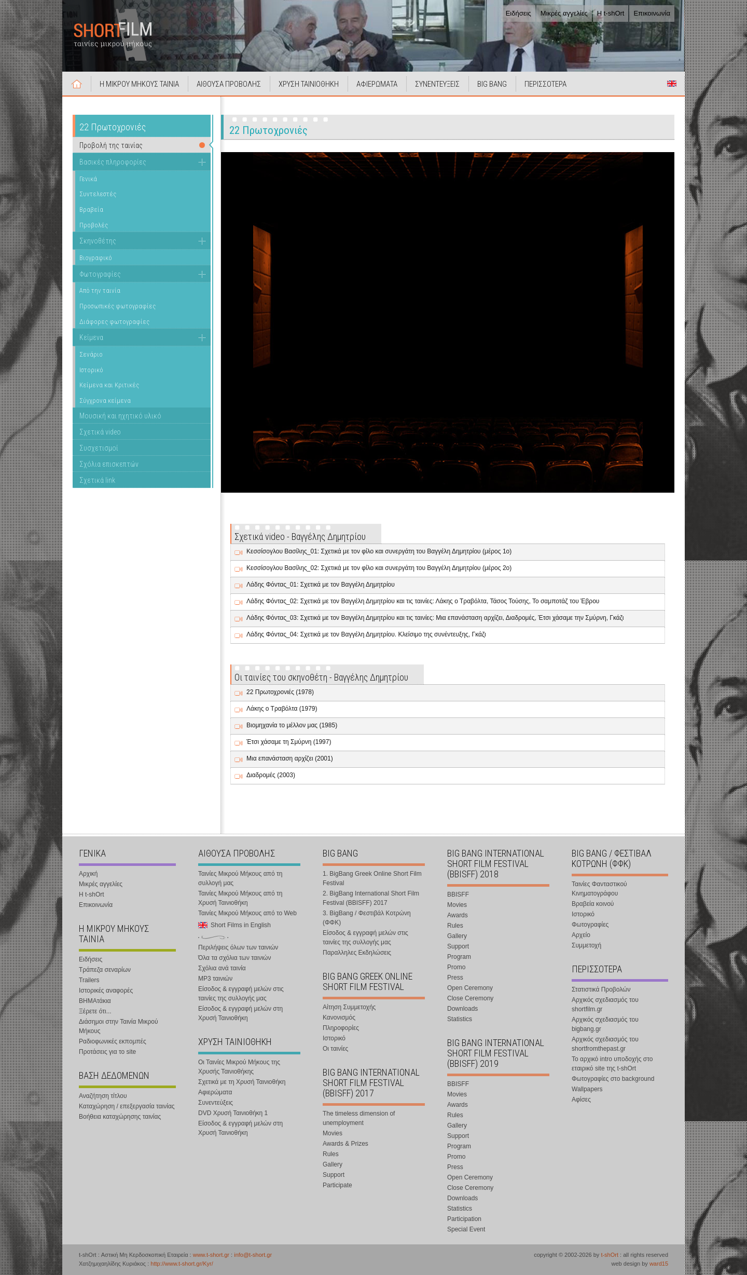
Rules (331, 1154)
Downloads (462, 1008)
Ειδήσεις (518, 13)
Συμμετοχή (586, 945)
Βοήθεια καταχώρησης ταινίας (120, 1116)
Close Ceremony (470, 998)
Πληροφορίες (341, 1028)
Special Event (466, 1229)
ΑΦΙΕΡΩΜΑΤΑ (376, 84)
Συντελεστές (97, 194)
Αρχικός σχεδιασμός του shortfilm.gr (605, 1004)
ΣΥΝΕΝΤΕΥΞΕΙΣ (437, 84)
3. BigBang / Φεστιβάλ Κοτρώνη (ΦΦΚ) (367, 918)
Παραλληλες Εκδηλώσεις (357, 952)
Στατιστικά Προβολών (601, 989)
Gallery (332, 1164)
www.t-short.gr (211, 1255)
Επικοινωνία (651, 13)
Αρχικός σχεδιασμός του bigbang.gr (605, 1024)
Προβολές (93, 225)
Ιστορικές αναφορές (106, 990)
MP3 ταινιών (215, 978)
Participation (464, 1219)
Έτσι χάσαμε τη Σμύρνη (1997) (288, 741)
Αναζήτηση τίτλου (103, 1096)
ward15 (658, 1263)
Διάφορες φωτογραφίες (114, 321)
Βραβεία (91, 209)
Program (459, 956)
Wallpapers (587, 1089)
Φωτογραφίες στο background (613, 1078)
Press (455, 977)
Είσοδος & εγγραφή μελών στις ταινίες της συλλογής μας (241, 993)
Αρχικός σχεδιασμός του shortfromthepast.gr (605, 1044)
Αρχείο (581, 935)
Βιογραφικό (95, 258)
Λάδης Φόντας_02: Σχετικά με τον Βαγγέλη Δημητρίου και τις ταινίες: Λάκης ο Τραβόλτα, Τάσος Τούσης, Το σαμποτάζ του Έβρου (422, 601)
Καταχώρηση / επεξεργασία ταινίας (127, 1106)
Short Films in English (672, 84)
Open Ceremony (470, 988)
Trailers (89, 980)
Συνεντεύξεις (215, 1102)
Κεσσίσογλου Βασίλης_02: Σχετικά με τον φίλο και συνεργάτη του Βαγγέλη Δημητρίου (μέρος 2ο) (378, 568)
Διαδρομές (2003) (270, 775)
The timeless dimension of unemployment (359, 1118)
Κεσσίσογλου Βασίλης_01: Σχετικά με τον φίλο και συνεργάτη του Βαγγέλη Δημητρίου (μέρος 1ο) (378, 551)
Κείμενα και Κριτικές (109, 385)
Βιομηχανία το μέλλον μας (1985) (291, 725)
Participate (337, 1185)
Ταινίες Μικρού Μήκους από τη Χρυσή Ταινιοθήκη (240, 898)
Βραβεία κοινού (593, 903)
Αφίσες (581, 1099)
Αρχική (76, 84)
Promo (456, 967)
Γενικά (88, 179)
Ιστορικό (91, 370)
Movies (332, 1133)
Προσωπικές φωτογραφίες (117, 306)
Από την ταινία (99, 290)
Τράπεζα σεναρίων (105, 969)
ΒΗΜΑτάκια (95, 1001)
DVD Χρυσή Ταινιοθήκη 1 (233, 1113)
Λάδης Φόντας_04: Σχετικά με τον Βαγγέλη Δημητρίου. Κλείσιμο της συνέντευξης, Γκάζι (366, 634)
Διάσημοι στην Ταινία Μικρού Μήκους (118, 1026)
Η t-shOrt (611, 13)
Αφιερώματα (215, 1092)
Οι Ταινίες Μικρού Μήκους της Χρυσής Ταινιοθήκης (239, 1067)
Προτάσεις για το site (107, 1051)
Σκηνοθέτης (97, 241)
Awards (457, 915)
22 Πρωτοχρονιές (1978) (280, 692)
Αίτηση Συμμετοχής (349, 1007)
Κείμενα (91, 337)
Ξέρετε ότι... (95, 1011)
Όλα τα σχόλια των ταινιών (234, 957)
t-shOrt (609, 1255)
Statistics (459, 1019)
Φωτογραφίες (100, 274)
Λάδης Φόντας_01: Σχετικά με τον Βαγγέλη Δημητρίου (320, 584)
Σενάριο (91, 354)
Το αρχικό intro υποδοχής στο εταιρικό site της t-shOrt (612, 1063)
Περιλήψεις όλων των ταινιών (238, 947)
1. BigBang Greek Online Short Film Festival (372, 878)
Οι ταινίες (335, 1048)
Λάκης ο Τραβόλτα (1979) (281, 708)
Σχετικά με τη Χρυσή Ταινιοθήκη (242, 1082)
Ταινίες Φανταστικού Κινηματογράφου (599, 888)
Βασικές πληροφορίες (112, 162)
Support (333, 1174)
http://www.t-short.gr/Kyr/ (181, 1263)
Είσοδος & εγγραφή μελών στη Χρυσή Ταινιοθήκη (240, 1013)
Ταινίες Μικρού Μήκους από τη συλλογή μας (240, 878)
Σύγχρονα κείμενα (105, 400)
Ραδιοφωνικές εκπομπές (112, 1041)
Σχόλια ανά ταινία (222, 968)
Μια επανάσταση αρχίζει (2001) (289, 758)
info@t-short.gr (253, 1255)
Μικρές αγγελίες (564, 13)
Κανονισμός (339, 1017)
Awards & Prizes (345, 1143)
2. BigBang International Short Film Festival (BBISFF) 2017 (371, 898)
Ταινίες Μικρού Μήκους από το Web (247, 913)
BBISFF (458, 894)
